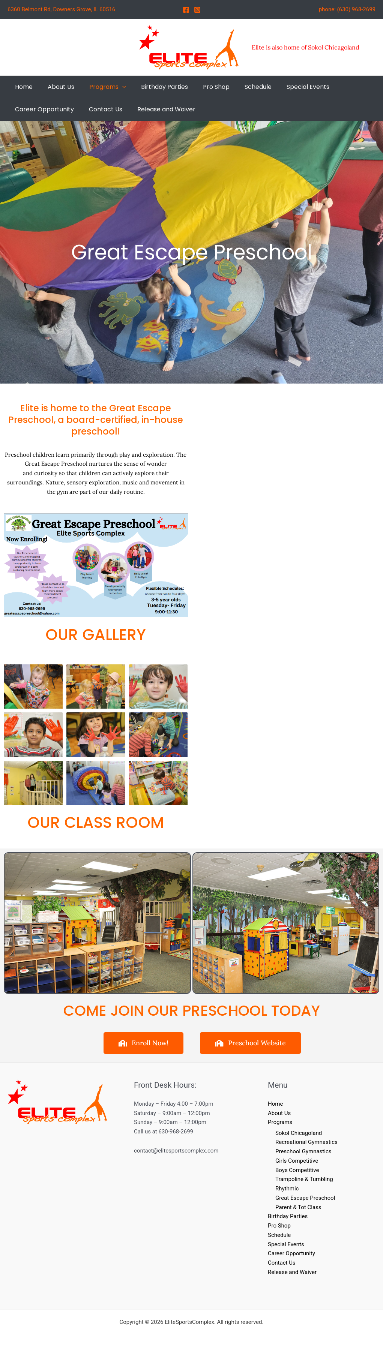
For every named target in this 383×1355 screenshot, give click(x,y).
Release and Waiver (292, 1272)
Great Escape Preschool (305, 1198)
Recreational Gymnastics (306, 1142)
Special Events (286, 1244)
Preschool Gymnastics (303, 1151)
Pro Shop (279, 1225)
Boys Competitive (297, 1170)
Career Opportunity (291, 1253)
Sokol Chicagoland (298, 1133)
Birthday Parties (288, 1216)
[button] (115, 87)
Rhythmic (287, 1188)
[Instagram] (197, 9)
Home (275, 1103)
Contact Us (282, 1262)
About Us (279, 1113)
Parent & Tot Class (298, 1207)
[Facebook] (186, 9)
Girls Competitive (296, 1160)
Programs (280, 1122)
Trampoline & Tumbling (304, 1179)
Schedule (279, 1235)
